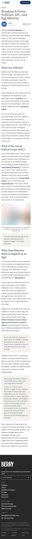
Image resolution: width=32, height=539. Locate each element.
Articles (4, 492)
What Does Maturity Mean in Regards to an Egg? (14, 254)
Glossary (4, 495)
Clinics (3, 487)
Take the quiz (6, 508)
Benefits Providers (8, 490)
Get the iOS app (7, 504)
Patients (4, 485)
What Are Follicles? (12, 67)
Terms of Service (11, 530)
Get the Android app (8, 506)
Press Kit (4, 497)
